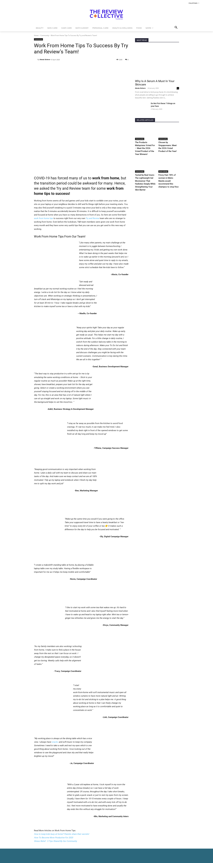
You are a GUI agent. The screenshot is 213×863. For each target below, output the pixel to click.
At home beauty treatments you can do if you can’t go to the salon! (64, 846)
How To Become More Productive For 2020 (53, 789)
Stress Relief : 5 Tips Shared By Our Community (55, 793)
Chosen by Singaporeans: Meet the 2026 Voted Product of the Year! (168, 145)
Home (36, 35)
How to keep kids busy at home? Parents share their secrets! (61, 785)
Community (44, 35)
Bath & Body (163, 167)
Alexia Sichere (45, 59)
